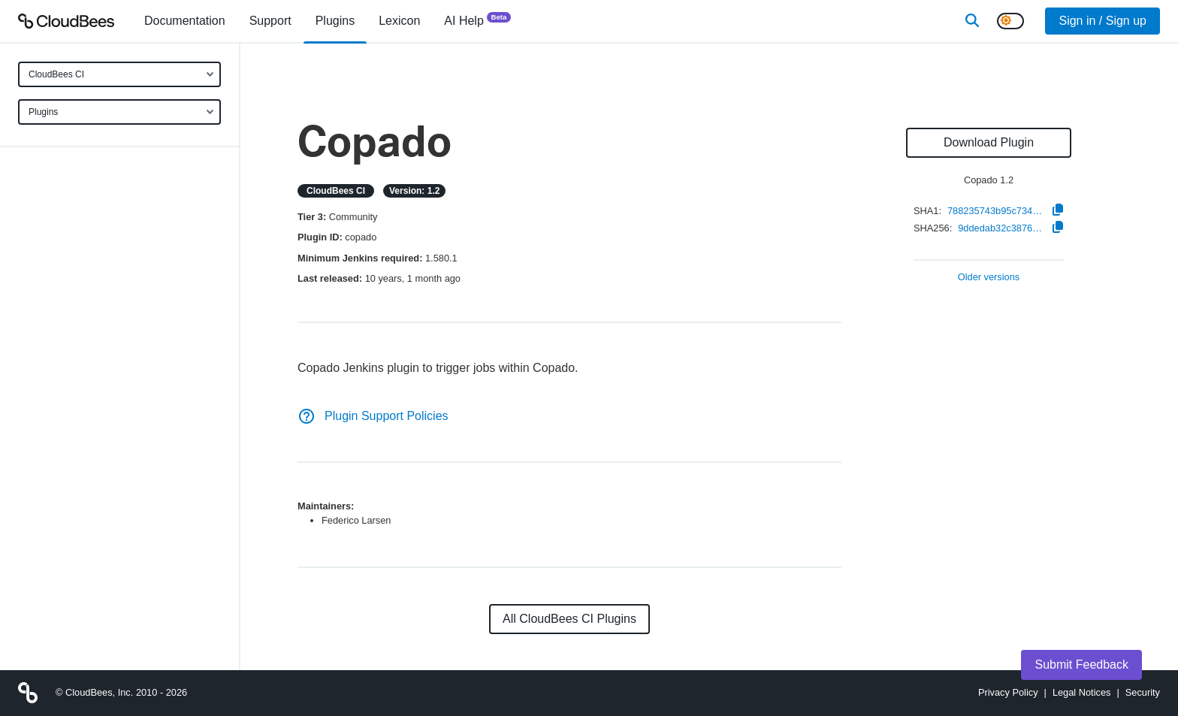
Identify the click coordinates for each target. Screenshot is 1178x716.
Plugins (43, 112)
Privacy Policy (1008, 692)
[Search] (972, 21)
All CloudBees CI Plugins (569, 618)
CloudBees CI (56, 74)
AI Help (477, 20)
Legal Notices (1082, 692)
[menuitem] (184, 21)
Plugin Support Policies (373, 415)
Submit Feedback (1081, 664)
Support (270, 20)
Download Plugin (989, 142)
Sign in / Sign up (1102, 20)
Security (1142, 692)
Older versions (989, 277)
